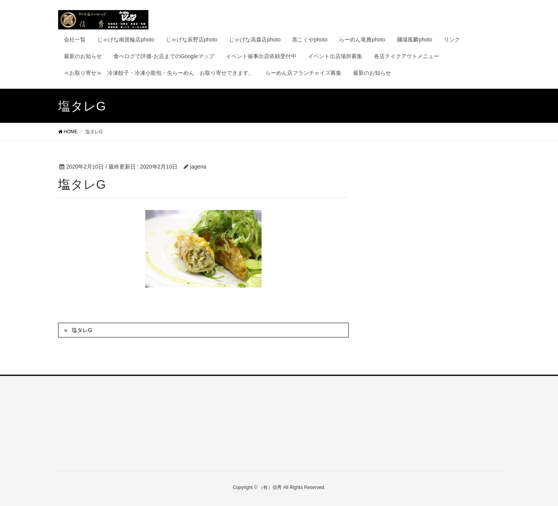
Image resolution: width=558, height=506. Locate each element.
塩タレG (82, 330)
